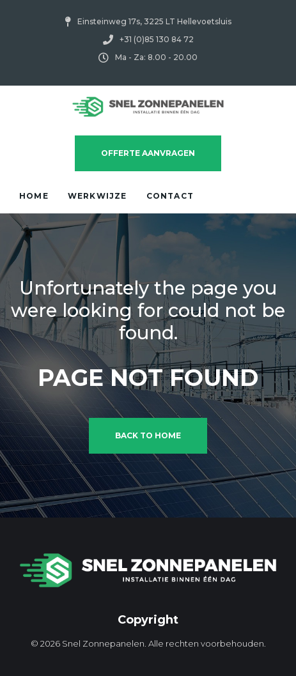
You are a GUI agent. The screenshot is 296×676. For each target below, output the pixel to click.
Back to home (148, 435)
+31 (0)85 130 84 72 (157, 39)
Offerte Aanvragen (148, 153)
